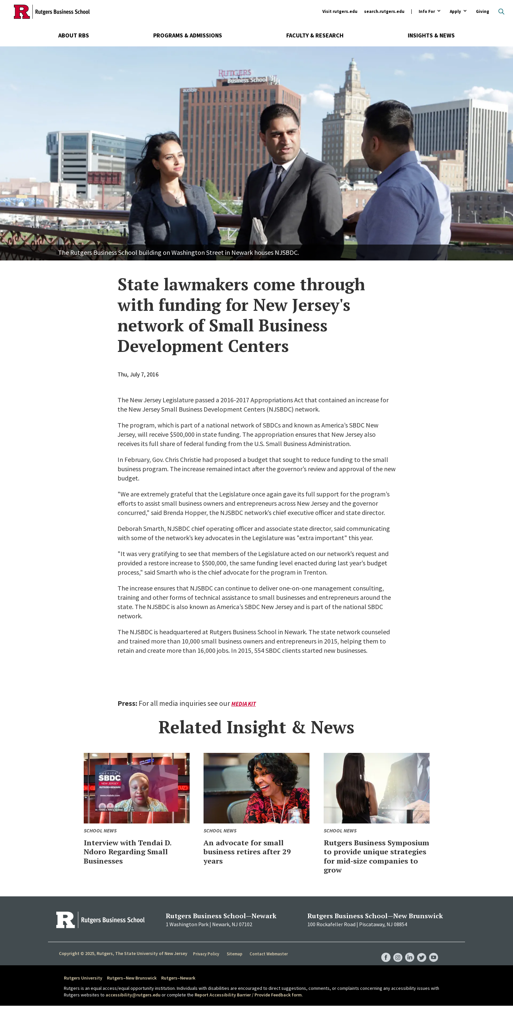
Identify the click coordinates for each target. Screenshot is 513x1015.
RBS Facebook (383, 960)
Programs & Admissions (187, 35)
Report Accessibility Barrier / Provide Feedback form (248, 1004)
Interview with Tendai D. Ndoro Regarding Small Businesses (135, 851)
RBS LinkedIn (408, 960)
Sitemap (235, 963)
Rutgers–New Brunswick (132, 987)
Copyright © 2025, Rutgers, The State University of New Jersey (123, 963)
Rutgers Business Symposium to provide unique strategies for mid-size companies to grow (370, 860)
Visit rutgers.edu (339, 11)
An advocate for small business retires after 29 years (253, 851)
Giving (482, 11)
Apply (455, 12)
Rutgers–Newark (178, 987)
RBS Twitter (421, 960)
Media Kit (244, 703)
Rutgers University (83, 987)
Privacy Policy (206, 963)
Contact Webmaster (269, 963)
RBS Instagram (395, 960)
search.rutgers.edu (384, 11)
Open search (501, 11)
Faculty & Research (315, 35)
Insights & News (431, 35)
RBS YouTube (433, 960)
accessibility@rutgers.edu (133, 1004)
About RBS (73, 35)
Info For (427, 12)
